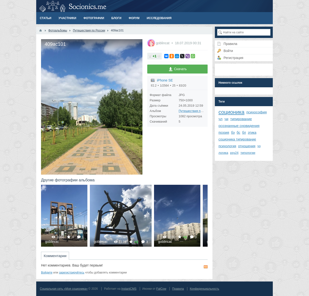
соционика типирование (237, 139)
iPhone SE (165, 80)
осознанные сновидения (239, 126)
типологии (247, 153)
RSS (206, 267)
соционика (231, 112)
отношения (246, 146)
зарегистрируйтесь (71, 272)
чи (226, 119)
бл (244, 132)
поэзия (223, 132)
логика (223, 153)
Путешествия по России (196, 111)
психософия (256, 112)
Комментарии (55, 256)
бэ (233, 132)
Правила (178, 288)
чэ (258, 146)
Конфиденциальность (204, 288)
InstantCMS (128, 288)
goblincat (163, 43)
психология (227, 146)
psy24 (234, 153)
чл (220, 119)
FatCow (161, 288)
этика (252, 132)
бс (238, 132)
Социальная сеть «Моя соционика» (64, 288)
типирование (241, 119)
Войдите (46, 272)
